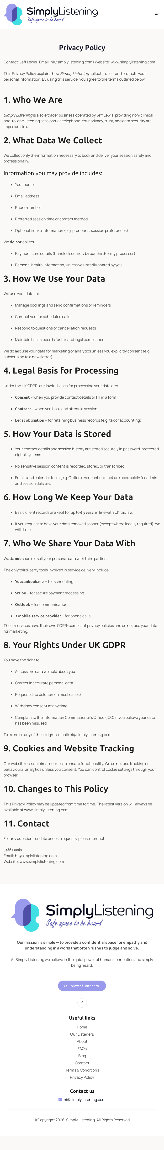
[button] (82, 986)
